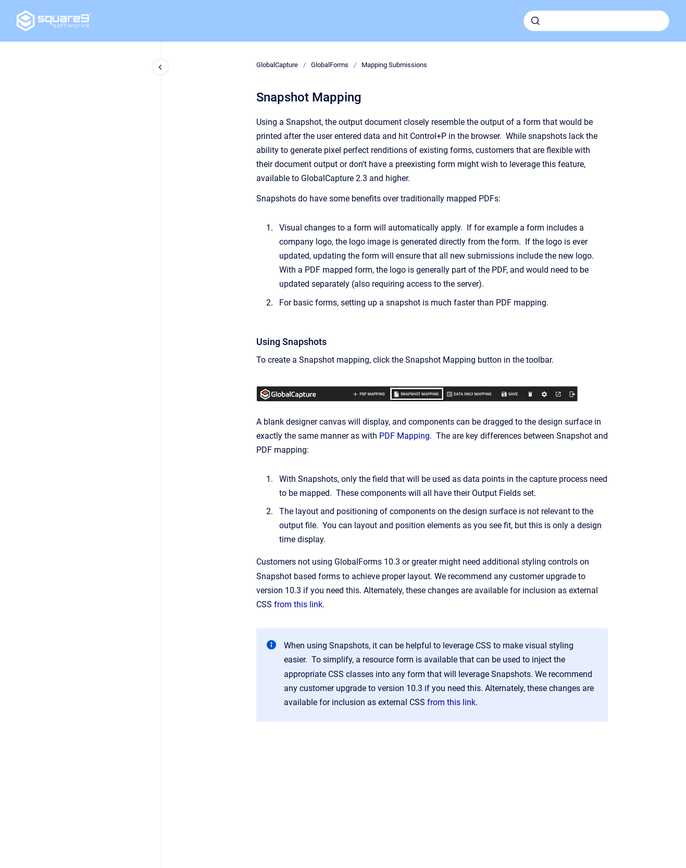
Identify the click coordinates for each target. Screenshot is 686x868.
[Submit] (535, 20)
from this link (298, 604)
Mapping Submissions (394, 65)
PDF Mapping (404, 436)
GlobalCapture (277, 65)
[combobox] (596, 21)
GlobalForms (329, 65)
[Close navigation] (160, 67)
